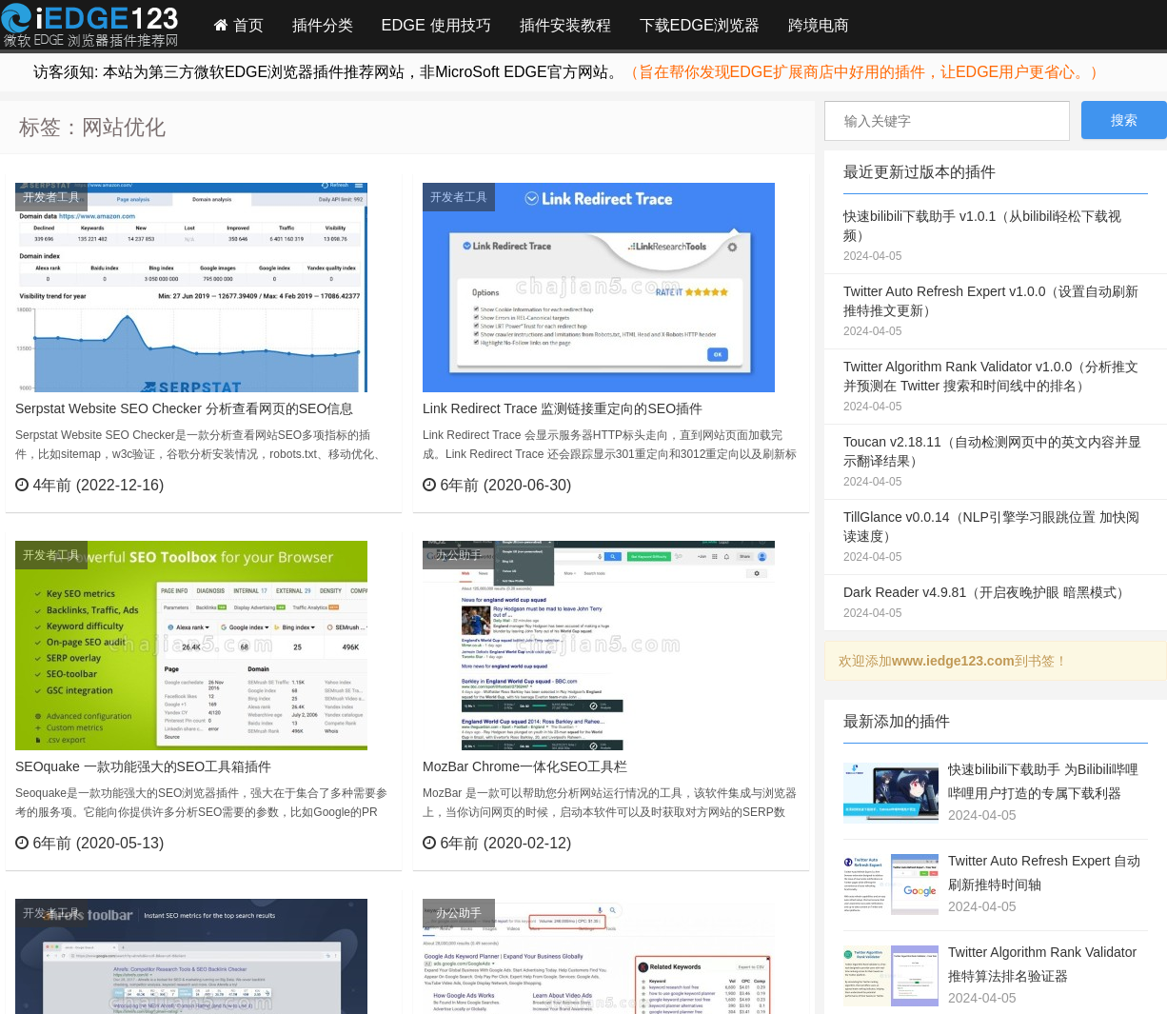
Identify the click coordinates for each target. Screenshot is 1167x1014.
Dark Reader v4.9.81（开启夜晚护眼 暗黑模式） (995, 604)
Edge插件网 (89, 27)
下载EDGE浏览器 (700, 24)
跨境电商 (818, 24)
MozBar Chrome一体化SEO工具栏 (525, 766)
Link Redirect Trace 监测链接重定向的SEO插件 (562, 408)
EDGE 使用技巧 (436, 24)
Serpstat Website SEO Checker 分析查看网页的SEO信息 (184, 408)
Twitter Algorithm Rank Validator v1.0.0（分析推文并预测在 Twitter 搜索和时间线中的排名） (995, 387)
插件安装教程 (565, 24)
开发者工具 (51, 197)
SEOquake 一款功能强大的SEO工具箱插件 (143, 766)
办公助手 (459, 555)
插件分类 (322, 24)
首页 (239, 24)
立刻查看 (353, 484)
